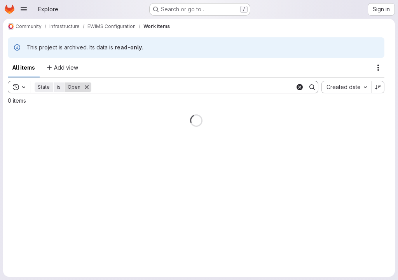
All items (23, 67)
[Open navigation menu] (23, 9)
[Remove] (86, 87)
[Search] (193, 87)
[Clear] (299, 87)
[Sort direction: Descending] (378, 87)
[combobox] (346, 87)
